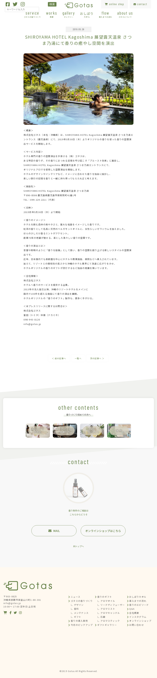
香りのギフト (104, 596)
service (32, 14)
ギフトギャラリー (107, 625)
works (51, 14)
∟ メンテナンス (80, 612)
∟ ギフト (76, 616)
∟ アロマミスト (106, 608)
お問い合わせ (136, 625)
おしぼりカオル (137, 596)
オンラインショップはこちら (103, 531)
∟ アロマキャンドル (108, 612)
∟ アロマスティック (108, 620)
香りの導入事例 (79, 620)
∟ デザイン (77, 604)
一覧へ (78, 358)
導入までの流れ (137, 600)
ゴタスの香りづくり (82, 600)
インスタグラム (137, 616)
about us (125, 14)
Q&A (132, 608)
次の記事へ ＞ (97, 358)
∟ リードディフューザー (111, 604)
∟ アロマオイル (106, 600)
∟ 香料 (75, 608)
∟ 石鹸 (101, 616)
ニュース (75, 596)
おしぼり (87, 14)
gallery (68, 14)
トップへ (79, 546)
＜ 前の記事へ (59, 358)
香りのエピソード (139, 604)
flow (105, 14)
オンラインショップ (140, 620)
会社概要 (134, 612)
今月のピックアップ (82, 625)
